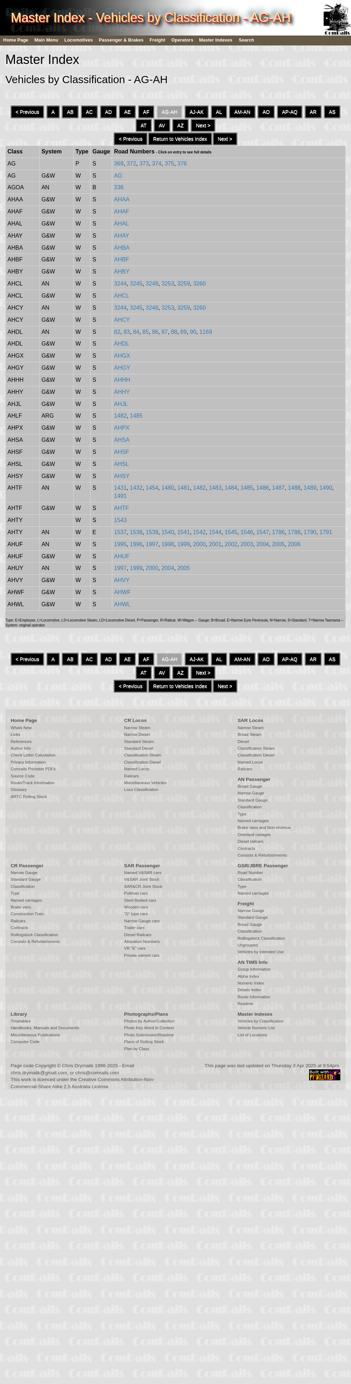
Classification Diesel (142, 762)
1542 (199, 532)
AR (313, 112)
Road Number (250, 872)
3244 (120, 284)
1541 (183, 532)
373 (144, 164)
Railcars (131, 776)
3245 (136, 284)
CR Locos (135, 720)
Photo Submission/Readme (149, 1035)
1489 (310, 488)
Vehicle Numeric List (256, 1028)
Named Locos (136, 769)
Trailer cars (134, 928)
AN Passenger (254, 779)
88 (174, 332)
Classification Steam (142, 755)
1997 (152, 544)
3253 (167, 284)
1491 (120, 496)
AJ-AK (197, 112)
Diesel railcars (251, 841)
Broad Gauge (250, 786)
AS (332, 112)
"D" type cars (136, 914)
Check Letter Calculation (33, 755)
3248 (152, 284)
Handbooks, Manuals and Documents (45, 1028)
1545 (231, 532)
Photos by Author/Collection (149, 1021)
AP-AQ (290, 112)
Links (15, 734)
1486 (262, 488)
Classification (250, 807)
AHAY (121, 236)
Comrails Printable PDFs (33, 769)
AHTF (121, 508)
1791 (325, 532)
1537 (120, 532)
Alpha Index (248, 976)
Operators (182, 40)
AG (118, 176)
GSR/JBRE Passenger (263, 865)
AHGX (122, 356)
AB (70, 112)
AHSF (121, 452)
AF (146, 112)
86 (155, 332)
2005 (278, 544)
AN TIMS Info (253, 962)
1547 (262, 532)
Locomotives (78, 40)
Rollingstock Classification (34, 935)
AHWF (122, 592)
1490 (325, 488)
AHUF (122, 556)
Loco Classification (141, 789)
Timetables (21, 1021)
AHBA (122, 248)
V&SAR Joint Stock (141, 879)
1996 (136, 544)
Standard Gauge (253, 800)
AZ (180, 125)
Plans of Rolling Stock (144, 1042)
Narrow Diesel (137, 734)
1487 (278, 488)
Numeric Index (251, 983)
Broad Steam (249, 734)
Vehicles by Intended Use (261, 952)
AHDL (121, 344)
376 (182, 164)
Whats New (21, 728)
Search (246, 40)
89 (183, 332)
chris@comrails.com (97, 1072)
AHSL (121, 464)
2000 (199, 544)
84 (136, 332)
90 (193, 332)
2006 (294, 544)
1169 (205, 332)
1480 (167, 488)
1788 (294, 532)
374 (157, 164)
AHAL (121, 224)
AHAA (122, 199)
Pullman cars (136, 893)
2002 (231, 544)
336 (119, 187)
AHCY (122, 320)
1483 (215, 488)
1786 (278, 532)
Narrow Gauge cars (142, 921)
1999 (183, 544)
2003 (247, 544)
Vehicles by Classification (261, 1021)
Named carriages (253, 821)
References (21, 741)
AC (89, 112)
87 (164, 332)
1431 (120, 488)
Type (242, 814)
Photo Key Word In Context (149, 1028)
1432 (136, 488)
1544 (215, 532)
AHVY (122, 580)
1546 (247, 532)
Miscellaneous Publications (35, 1035)
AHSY (122, 476)
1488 (294, 488)
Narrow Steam (137, 728)
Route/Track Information (32, 783)
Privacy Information (28, 762)
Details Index (249, 990)
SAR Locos (251, 720)
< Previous (27, 112)
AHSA (122, 440)
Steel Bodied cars (140, 900)
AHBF (121, 259)
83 (127, 332)
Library (19, 1014)
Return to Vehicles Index (180, 139)
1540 (167, 532)
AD (108, 112)
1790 (310, 532)
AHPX (122, 428)
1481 (183, 488)
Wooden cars (136, 907)
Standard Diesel (138, 748)
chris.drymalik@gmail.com (39, 1072)
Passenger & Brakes (121, 40)
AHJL (121, 404)
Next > (203, 125)
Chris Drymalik (77, 1065)
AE (127, 112)
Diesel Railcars (137, 935)
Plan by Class (136, 1049)
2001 (215, 544)
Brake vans (21, 907)
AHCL (121, 296)
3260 (199, 284)
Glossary (19, 789)
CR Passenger (27, 865)
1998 (167, 544)
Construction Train (27, 914)
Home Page (15, 40)
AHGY (122, 368)
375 (169, 164)
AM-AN (242, 112)
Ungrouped (248, 945)
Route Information (254, 997)
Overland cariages (254, 834)
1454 (152, 488)
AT (144, 125)
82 (117, 332)
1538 (136, 532)
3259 (183, 284)
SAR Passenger (142, 865)
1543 (120, 520)
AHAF (121, 211)
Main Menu (46, 40)
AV (162, 125)
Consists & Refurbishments (262, 855)
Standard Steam (138, 741)
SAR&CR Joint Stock (143, 886)
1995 (120, 544)
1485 (136, 416)
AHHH (122, 380)
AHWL (122, 604)
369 (119, 164)
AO (266, 112)
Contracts (246, 848)
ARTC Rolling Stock (29, 796)
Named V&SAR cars (142, 872)
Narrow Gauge (251, 793)
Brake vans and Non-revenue (264, 827)
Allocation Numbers (142, 941)
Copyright (45, 1065)
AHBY (122, 271)
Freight (157, 40)
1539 (152, 532)
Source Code (22, 776)
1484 (231, 488)
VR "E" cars (134, 948)
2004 (262, 544)
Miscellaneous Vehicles (145, 783)
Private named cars (141, 955)
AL (219, 112)
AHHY (122, 392)
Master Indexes (215, 40)
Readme (245, 1004)
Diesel (243, 741)
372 (131, 164)
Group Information (254, 969)
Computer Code (25, 1042)
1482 (120, 416)
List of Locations (252, 1035)
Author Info (21, 748)
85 (145, 332)
